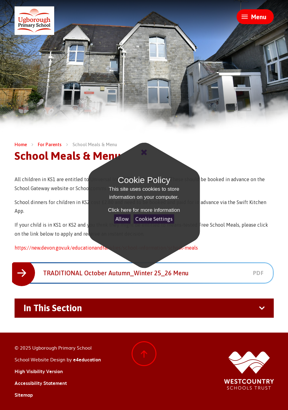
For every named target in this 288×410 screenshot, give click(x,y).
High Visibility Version (39, 371)
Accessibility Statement (41, 383)
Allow (122, 219)
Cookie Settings (153, 219)
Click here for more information (144, 210)
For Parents (50, 144)
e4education (87, 359)
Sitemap (24, 394)
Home (21, 144)
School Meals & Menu (94, 144)
